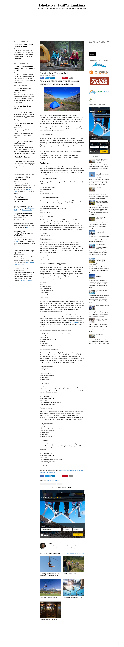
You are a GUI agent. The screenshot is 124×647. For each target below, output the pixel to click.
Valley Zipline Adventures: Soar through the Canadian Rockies (24, 68)
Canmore (17, 241)
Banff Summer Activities (52, 480)
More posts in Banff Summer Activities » (75, 553)
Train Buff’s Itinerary (22, 157)
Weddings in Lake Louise (78, 37)
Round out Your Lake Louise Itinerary (22, 89)
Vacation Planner (64, 37)
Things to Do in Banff (22, 268)
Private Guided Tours (69, 574)
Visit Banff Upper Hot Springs (72, 598)
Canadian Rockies (21, 199)
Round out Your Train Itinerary (22, 107)
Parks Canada (74, 322)
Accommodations (25, 37)
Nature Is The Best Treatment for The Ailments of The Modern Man (102, 261)
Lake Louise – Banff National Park (62, 5)
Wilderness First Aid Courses (49, 620)
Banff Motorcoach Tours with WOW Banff (23, 45)
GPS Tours (98, 187)
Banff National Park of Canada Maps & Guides (23, 215)
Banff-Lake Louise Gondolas (48, 598)
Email (91, 46)
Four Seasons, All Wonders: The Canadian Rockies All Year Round (102, 246)
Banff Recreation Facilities (102, 305)
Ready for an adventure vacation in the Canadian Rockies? (102, 202)
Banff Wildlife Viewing (101, 319)
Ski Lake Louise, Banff (101, 231)
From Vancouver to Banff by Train (23, 252)
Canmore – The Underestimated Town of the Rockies (23, 233)
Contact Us (90, 37)
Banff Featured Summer (50, 484)
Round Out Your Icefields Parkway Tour (23, 142)
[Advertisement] (62, 22)
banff (41, 484)
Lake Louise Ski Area (51, 37)
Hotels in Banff (99, 37)
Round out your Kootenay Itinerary (24, 124)
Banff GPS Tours (100, 334)
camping (59, 484)
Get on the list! (30, 227)
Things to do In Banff (37, 37)
